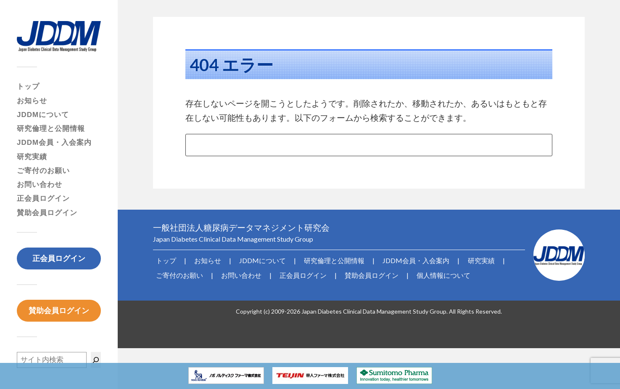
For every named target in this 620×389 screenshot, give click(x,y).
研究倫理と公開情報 (51, 129)
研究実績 (32, 157)
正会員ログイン (43, 198)
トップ (28, 87)
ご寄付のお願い (43, 171)
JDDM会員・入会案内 (54, 143)
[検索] (96, 360)
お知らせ (32, 101)
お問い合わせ (39, 185)
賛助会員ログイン (47, 213)
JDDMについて (43, 115)
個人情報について (417, 273)
